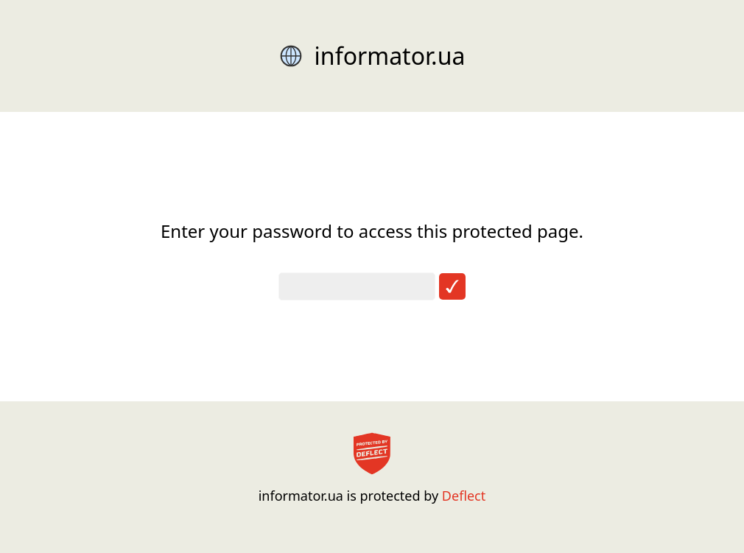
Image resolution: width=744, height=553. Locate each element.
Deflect (463, 495)
